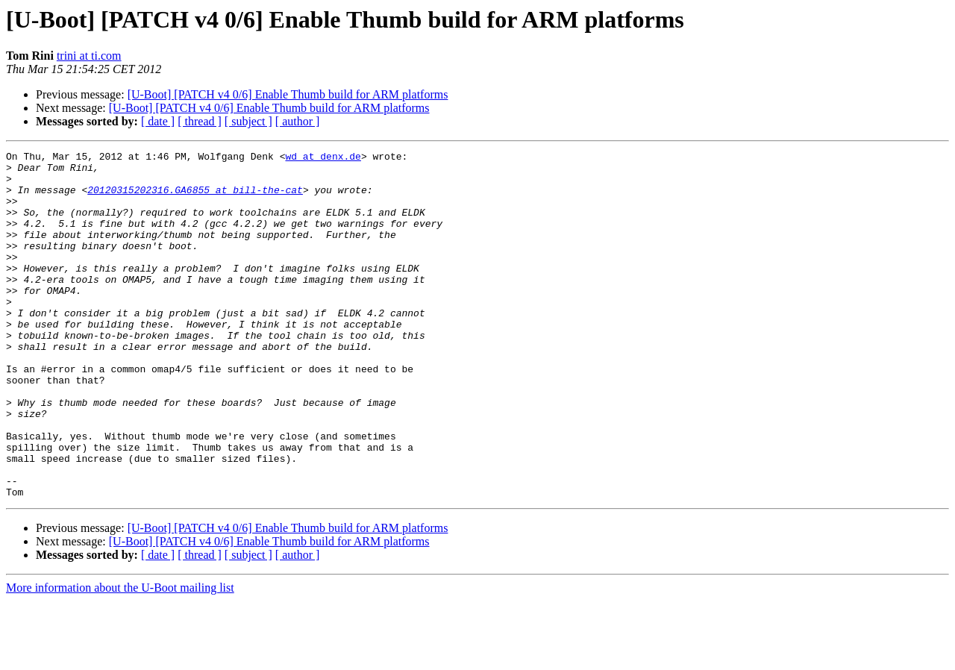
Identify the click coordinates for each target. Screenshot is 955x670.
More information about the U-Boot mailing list (120, 657)
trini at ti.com (89, 55)
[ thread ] (200, 121)
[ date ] (158, 121)
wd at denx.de (322, 158)
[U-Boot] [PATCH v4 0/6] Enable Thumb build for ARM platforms (288, 94)
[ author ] (297, 121)
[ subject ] (248, 121)
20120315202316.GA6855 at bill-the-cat (195, 198)
